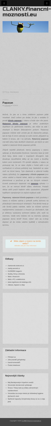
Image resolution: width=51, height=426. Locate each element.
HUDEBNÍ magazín (15, 271)
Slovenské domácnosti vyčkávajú (20, 385)
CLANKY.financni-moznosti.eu (27, 12)
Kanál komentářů (14, 362)
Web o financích (14, 277)
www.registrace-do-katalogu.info (19, 282)
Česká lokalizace (14, 365)
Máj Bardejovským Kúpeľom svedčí (20, 382)
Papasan (8, 102)
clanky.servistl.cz (14, 268)
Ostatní (5, 100)
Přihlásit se (12, 357)
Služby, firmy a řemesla (16, 274)
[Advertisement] (24, 63)
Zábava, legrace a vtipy (16, 285)
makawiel (7, 105)
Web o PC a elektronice (16, 279)
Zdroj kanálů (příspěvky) (16, 360)
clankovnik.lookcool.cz (16, 266)
